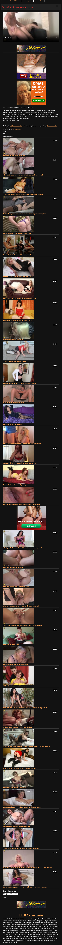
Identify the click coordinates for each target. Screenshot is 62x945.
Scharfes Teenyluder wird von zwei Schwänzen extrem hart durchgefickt (26, 746)
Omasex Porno (38, 1)
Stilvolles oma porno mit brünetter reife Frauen (18, 277)
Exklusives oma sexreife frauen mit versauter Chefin (20, 298)
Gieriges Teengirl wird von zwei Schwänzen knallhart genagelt (23, 175)
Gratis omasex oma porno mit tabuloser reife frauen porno (22, 443)
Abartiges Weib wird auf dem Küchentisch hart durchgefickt (22, 548)
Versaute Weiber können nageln (13, 402)
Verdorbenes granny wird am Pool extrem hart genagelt (21, 848)
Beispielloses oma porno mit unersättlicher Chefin (19, 383)
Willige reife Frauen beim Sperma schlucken (17, 727)
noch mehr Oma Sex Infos (11, 120)
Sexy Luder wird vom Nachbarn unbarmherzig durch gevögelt (23, 625)
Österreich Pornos (15, 1)
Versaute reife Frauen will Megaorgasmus (16, 826)
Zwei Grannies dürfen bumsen (13, 567)
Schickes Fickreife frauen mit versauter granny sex (19, 463)
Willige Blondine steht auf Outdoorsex (15, 686)
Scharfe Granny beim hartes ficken (14, 361)
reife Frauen (17, 130)
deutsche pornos (28, 1)
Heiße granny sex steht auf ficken (14, 155)
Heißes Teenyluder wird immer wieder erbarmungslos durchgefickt (24, 214)
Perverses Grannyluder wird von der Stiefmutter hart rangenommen (25, 887)
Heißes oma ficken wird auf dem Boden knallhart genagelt (21, 807)
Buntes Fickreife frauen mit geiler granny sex (17, 485)
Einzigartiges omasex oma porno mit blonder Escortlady (21, 606)
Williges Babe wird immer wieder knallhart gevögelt (19, 768)
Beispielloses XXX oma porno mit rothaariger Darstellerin (21, 504)
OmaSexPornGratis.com (17, 7)
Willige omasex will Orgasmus (13, 339)
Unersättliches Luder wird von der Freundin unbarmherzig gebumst (25, 708)
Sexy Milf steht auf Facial (11, 645)
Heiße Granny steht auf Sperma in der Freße (17, 320)
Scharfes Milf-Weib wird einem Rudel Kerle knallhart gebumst (23, 194)
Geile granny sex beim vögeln (12, 424)
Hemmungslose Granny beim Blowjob (15, 664)
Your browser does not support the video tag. (31, 27)
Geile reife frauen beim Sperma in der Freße (17, 233)
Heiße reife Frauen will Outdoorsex (14, 787)
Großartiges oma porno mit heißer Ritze (16, 586)
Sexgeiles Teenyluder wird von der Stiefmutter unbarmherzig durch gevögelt (27, 867)
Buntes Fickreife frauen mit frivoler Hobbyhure (18, 255)
